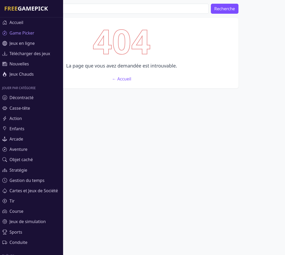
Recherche (267, 9)
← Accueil (174, 157)
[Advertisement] (174, 55)
